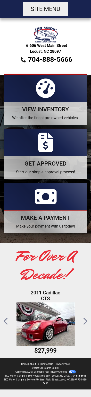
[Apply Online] (45, 154)
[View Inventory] (45, 99)
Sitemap (37, 372)
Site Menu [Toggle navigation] (45, 9)
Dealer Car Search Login (45, 368)
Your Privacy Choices (60, 372)
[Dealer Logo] (45, 34)
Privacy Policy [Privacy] (62, 364)
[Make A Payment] (45, 208)
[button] (6, 321)
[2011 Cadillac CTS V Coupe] (45, 324)
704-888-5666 (50, 59)
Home (24, 364)
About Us (35, 364)
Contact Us (47, 364)
